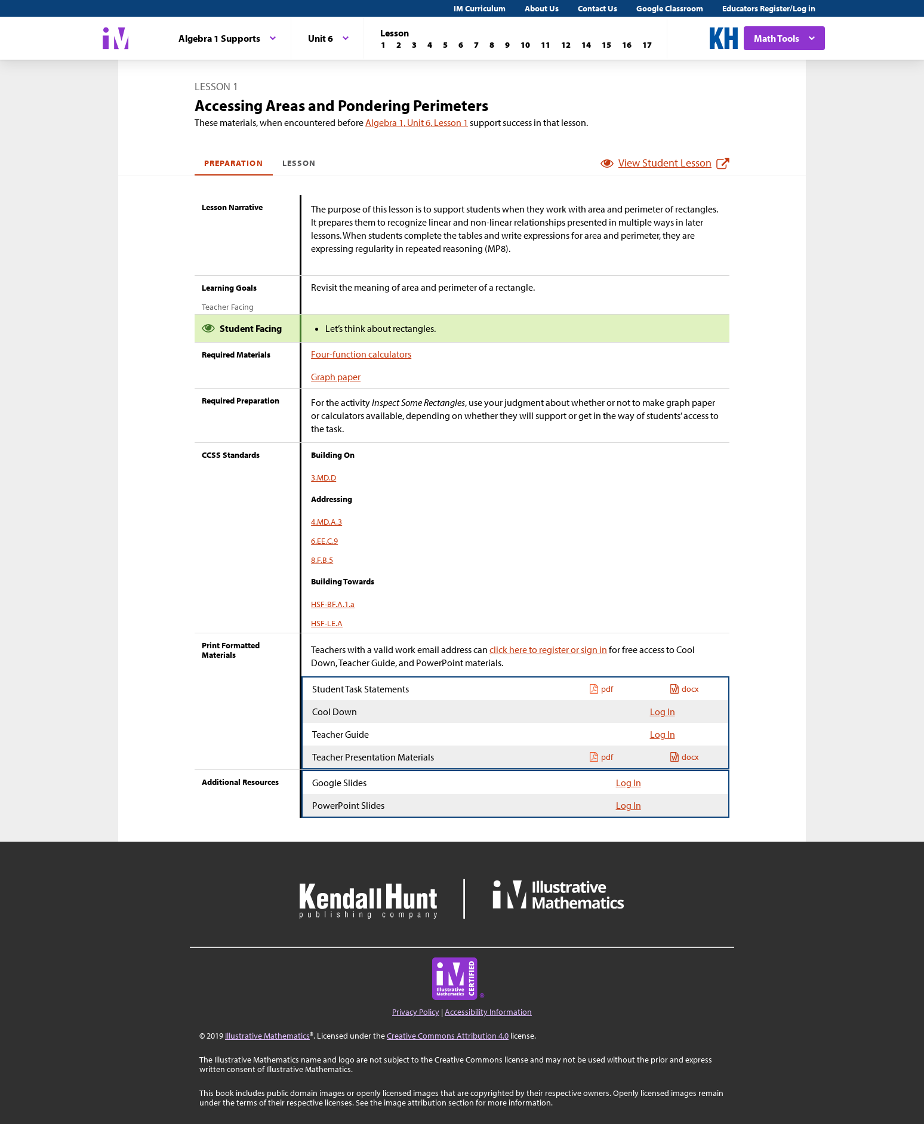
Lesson (299, 163)
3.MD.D (323, 477)
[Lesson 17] (647, 44)
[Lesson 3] (414, 44)
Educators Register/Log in (768, 8)
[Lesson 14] (586, 44)
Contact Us (597, 8)
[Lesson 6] (461, 44)
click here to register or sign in (548, 649)
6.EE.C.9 (324, 541)
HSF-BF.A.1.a (333, 604)
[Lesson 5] (445, 44)
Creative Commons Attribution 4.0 (448, 1035)
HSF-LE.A (327, 623)
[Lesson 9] (507, 44)
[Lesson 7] (476, 44)
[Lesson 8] (492, 44)
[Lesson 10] (525, 44)
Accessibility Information (488, 1011)
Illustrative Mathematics (267, 1035)
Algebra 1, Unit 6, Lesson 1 (416, 122)
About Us (542, 8)
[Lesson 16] (627, 44)
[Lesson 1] (383, 44)
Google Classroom (669, 8)
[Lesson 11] (545, 44)
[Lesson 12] (566, 44)
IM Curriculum (480, 8)
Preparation (233, 163)
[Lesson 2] (398, 44)
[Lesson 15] (606, 44)
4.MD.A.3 (326, 521)
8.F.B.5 (322, 560)
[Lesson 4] (430, 44)
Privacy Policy (415, 1011)
